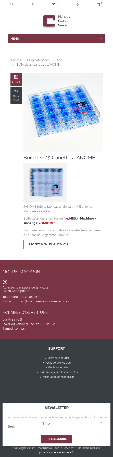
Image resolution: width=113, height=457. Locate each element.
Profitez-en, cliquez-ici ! (48, 244)
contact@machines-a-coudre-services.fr (43, 301)
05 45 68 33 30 (30, 297)
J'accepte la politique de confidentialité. (75, 424)
